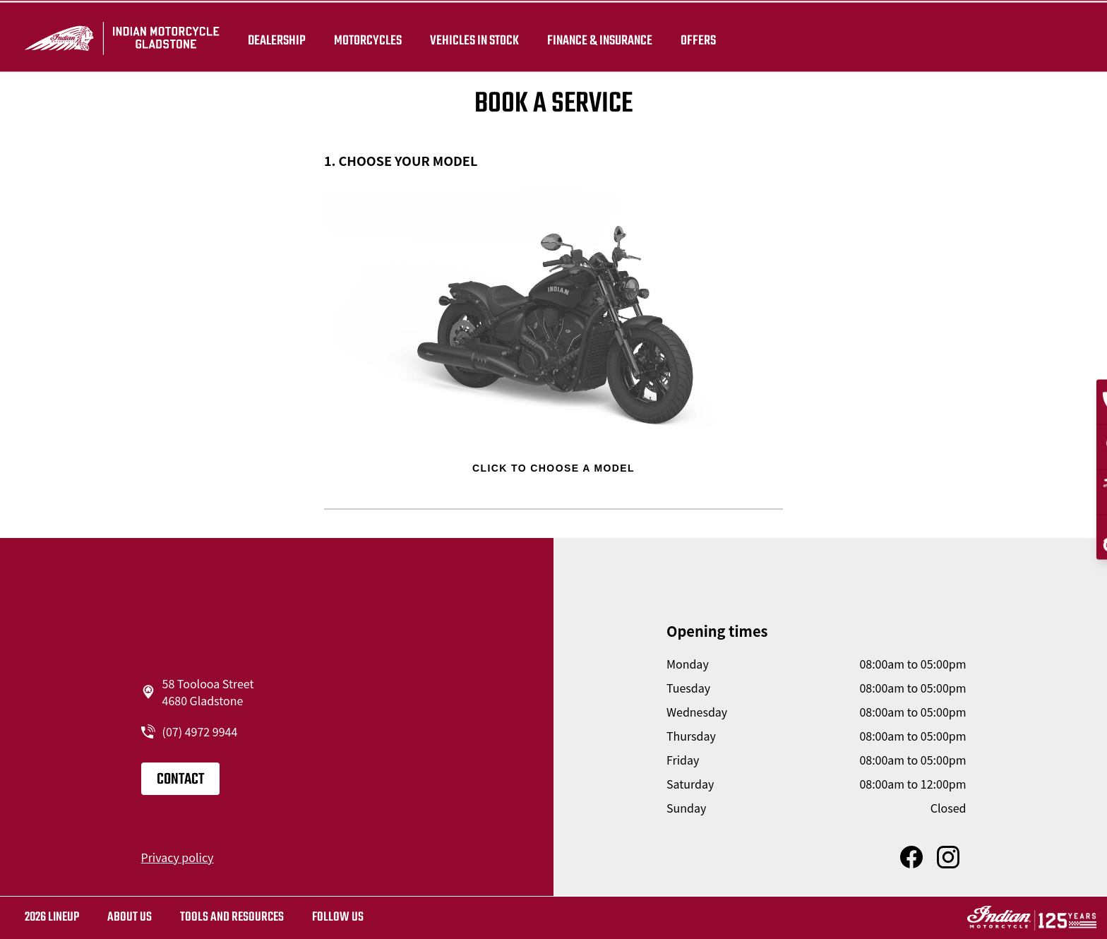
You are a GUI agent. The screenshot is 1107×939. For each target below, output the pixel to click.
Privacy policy (177, 857)
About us (129, 917)
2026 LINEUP (52, 917)
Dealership (282, 36)
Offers (703, 36)
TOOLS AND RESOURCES (232, 917)
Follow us (338, 917)
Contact (180, 779)
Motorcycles (373, 36)
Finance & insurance (604, 36)
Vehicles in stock (479, 36)
